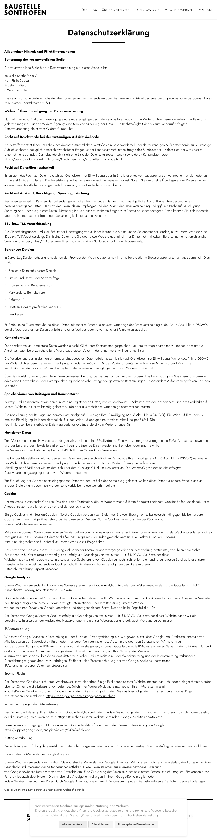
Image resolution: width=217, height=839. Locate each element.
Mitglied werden (179, 9)
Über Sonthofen (116, 9)
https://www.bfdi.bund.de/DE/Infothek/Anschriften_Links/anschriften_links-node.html (63, 159)
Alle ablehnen (100, 824)
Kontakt (206, 9)
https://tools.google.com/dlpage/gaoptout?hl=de (80, 696)
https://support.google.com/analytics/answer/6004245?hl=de (47, 729)
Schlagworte (148, 9)
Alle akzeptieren (73, 824)
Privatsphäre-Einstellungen (136, 824)
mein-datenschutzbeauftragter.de (66, 790)
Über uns (89, 9)
